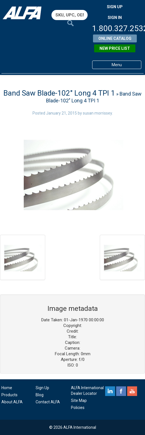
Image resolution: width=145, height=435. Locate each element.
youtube (132, 391)
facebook (121, 391)
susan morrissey (97, 113)
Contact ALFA (48, 402)
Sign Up (42, 388)
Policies (78, 407)
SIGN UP (115, 7)
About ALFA (12, 402)
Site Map (79, 400)
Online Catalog (114, 38)
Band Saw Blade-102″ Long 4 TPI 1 (59, 93)
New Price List (114, 48)
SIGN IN (115, 17)
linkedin (110, 391)
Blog (40, 395)
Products (9, 395)
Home (6, 388)
